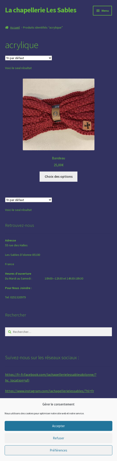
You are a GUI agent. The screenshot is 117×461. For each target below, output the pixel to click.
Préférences (58, 450)
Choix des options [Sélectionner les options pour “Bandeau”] (59, 176)
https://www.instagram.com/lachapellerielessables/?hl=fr (49, 391)
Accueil (15, 27)
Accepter (58, 426)
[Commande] (28, 58)
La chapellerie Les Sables (40, 10)
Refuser (58, 438)
